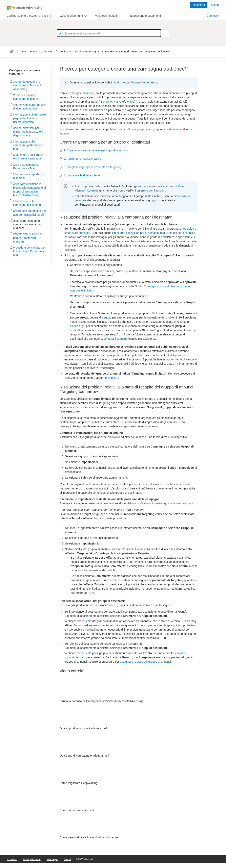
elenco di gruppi (80, 326)
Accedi (215, 4)
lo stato (86, 621)
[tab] (26, 16)
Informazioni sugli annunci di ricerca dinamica (29, 106)
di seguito (105, 317)
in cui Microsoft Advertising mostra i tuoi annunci (162, 503)
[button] (129, 150)
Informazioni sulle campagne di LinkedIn (27, 203)
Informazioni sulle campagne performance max (28, 145)
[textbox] (109, 33)
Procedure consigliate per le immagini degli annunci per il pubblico (153, 232)
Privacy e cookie (31, 859)
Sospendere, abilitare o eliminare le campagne (27, 156)
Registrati (199, 4)
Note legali (52, 859)
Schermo (106, 101)
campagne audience (81, 93)
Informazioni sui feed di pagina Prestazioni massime (27, 237)
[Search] (163, 33)
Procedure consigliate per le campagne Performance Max (29, 251)
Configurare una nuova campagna (79, 51)
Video (130, 101)
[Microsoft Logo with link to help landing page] (24, 8)
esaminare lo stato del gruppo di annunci (145, 661)
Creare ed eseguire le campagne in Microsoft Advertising (27, 85)
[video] (129, 688)
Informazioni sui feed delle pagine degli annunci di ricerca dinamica (29, 118)
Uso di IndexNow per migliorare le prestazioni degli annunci (28, 131)
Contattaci (212, 15)
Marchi (67, 859)
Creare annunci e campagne (37, 51)
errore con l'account (153, 190)
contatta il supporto (115, 338)
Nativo (118, 101)
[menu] (28, 16)
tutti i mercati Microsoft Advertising (135, 82)
